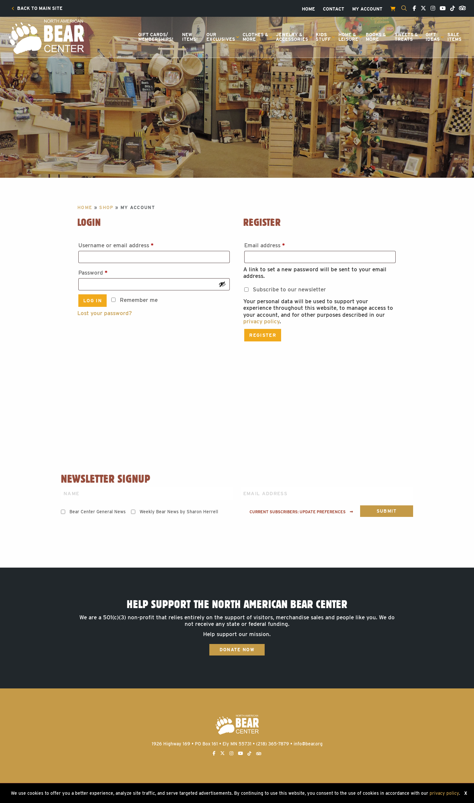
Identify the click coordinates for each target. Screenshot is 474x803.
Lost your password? (104, 313)
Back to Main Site (37, 8)
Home (308, 9)
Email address (276, 244)
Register (262, 335)
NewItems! (190, 37)
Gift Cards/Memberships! (155, 37)
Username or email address (127, 244)
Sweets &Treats (406, 37)
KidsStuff (323, 37)
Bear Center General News (97, 511)
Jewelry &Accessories (292, 37)
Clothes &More (255, 37)
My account (367, 9)
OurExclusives (220, 37)
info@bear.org (308, 743)
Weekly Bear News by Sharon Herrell (179, 511)
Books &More (376, 37)
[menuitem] (37, 8)
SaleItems (454, 37)
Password (104, 271)
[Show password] (222, 284)
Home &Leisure (348, 37)
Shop (106, 207)
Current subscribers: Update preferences (301, 512)
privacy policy (261, 321)
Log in (92, 300)
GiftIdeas (433, 37)
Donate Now (237, 649)
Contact (333, 9)
